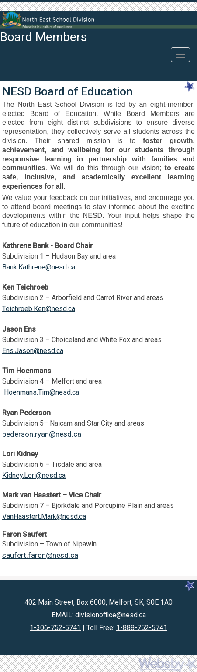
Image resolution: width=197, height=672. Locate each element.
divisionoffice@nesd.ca (110, 615)
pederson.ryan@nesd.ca (41, 434)
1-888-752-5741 (141, 627)
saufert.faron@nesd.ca (40, 555)
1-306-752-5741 (55, 627)
